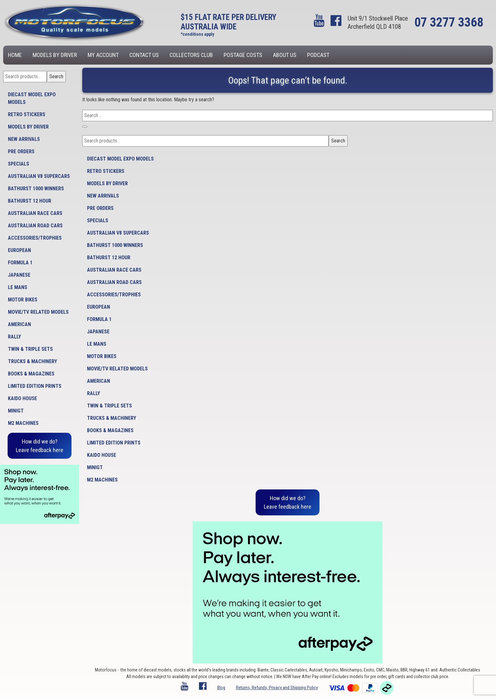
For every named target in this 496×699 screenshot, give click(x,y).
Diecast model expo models (32, 98)
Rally (14, 337)
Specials (18, 164)
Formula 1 (20, 263)
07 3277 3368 (448, 22)
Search (56, 76)
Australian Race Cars (35, 213)
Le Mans (17, 287)
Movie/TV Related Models (38, 312)
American (19, 324)
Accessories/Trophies (35, 238)
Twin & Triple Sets (30, 349)
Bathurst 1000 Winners (36, 189)
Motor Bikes (22, 300)
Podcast (318, 55)
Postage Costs (243, 55)
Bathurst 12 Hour (29, 201)
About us (284, 55)
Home (15, 55)
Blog (221, 687)
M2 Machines (23, 423)
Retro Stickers (26, 114)
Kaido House (22, 398)
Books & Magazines (31, 374)
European (19, 250)
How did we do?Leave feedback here (39, 445)
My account (103, 55)
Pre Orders (21, 151)
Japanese (19, 275)
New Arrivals (24, 139)
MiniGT (16, 411)
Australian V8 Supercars (39, 176)
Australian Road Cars (35, 226)
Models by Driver (55, 55)
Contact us (144, 55)
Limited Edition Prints (34, 386)
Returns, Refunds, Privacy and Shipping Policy (277, 687)
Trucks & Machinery (32, 361)
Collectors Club (191, 55)
